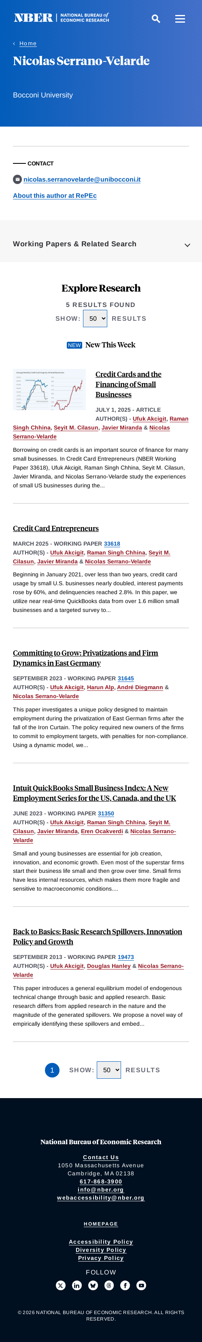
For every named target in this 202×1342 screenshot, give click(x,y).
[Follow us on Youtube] (141, 1285)
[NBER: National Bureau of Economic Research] (68, 20)
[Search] (156, 19)
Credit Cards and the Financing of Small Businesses (129, 384)
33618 (112, 543)
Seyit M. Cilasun (76, 427)
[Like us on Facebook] (125, 1285)
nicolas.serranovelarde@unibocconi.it (81, 179)
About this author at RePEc (55, 195)
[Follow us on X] (61, 1285)
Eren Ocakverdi (102, 831)
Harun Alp (100, 687)
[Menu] (180, 19)
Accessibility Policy (101, 1241)
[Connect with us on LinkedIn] (77, 1285)
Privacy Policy (101, 1258)
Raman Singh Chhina (116, 552)
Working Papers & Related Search (75, 244)
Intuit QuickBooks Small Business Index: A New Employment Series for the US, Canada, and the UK (94, 793)
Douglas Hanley (109, 966)
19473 (126, 957)
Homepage (101, 1224)
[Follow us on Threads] (109, 1285)
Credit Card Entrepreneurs (56, 528)
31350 (106, 813)
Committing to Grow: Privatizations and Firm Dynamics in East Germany (85, 658)
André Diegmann (140, 687)
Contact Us (101, 1157)
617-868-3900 (101, 1181)
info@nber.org (101, 1189)
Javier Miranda (122, 427)
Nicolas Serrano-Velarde (118, 561)
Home (28, 43)
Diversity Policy (101, 1250)
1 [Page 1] (52, 1070)
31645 (126, 678)
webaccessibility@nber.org (101, 1197)
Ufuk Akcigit (149, 418)
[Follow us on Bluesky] (93, 1285)
